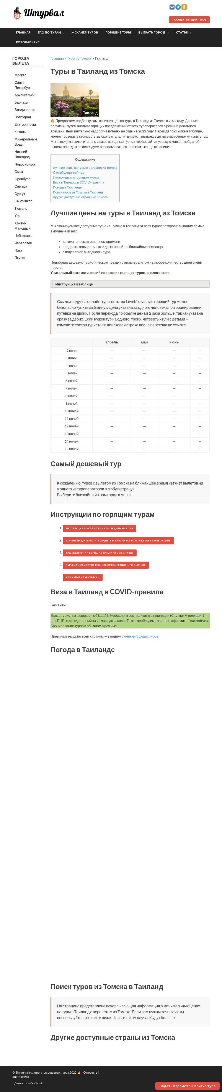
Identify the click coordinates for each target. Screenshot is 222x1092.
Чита (18, 250)
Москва (20, 75)
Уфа (18, 216)
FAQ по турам (49, 32)
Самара (21, 186)
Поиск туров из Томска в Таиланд (78, 192)
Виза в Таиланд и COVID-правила (78, 182)
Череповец (23, 243)
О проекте (90, 1072)
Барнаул (21, 102)
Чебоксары (23, 236)
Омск (19, 171)
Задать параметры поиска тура (187, 1086)
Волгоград (23, 117)
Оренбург (22, 179)
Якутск (20, 258)
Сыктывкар (24, 201)
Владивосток (25, 110)
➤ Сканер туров (84, 32)
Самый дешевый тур (68, 172)
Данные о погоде (24, 1083)
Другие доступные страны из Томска (80, 197)
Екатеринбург (25, 124)
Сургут (20, 194)
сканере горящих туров (140, 636)
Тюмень (21, 208)
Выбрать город (151, 32)
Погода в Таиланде (67, 187)
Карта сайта (20, 1077)
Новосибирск (25, 164)
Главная (23, 32)
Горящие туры (118, 32)
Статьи (182, 32)
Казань (20, 132)
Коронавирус (27, 42)
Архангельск (24, 95)
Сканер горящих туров (189, 19)
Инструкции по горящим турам (76, 177)
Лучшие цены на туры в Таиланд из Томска (85, 167)
